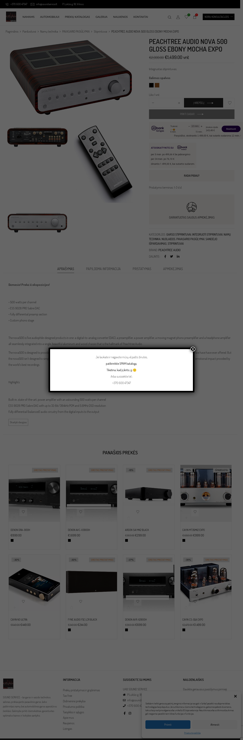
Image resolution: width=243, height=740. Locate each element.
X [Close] (192, 349)
